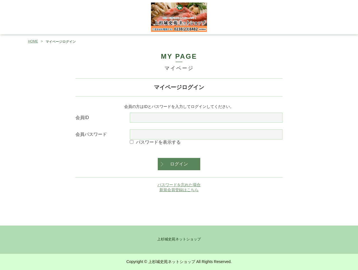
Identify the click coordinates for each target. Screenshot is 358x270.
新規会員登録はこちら (179, 190)
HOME (33, 41)
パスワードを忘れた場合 (179, 185)
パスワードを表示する (158, 142)
